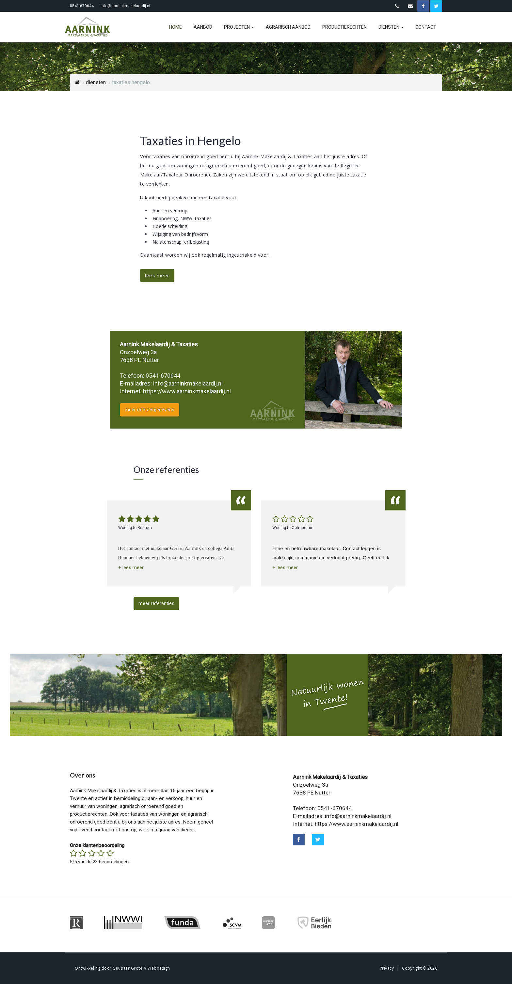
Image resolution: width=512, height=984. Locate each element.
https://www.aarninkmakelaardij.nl (187, 391)
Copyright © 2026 (419, 968)
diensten (391, 27)
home (175, 27)
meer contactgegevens (149, 410)
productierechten (344, 27)
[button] (131, 567)
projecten (239, 27)
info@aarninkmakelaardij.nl (125, 6)
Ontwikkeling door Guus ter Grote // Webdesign (122, 968)
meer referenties (156, 603)
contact (425, 27)
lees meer (157, 275)
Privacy (387, 968)
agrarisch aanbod (288, 27)
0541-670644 (82, 6)
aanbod (203, 27)
